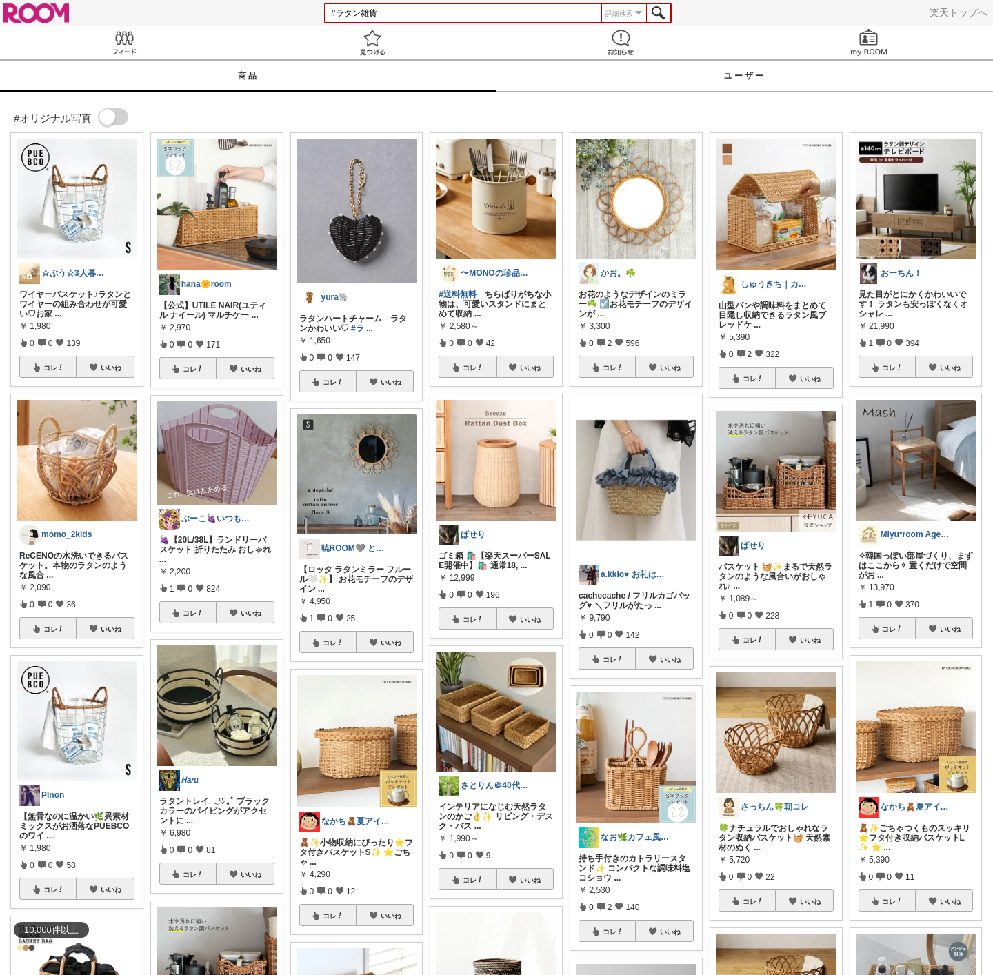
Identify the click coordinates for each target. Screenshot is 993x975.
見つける (372, 42)
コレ (53, 367)
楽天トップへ (958, 12)
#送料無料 (458, 294)
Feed (124, 42)
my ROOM (869, 42)
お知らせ (620, 42)
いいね (111, 367)
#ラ (357, 328)
